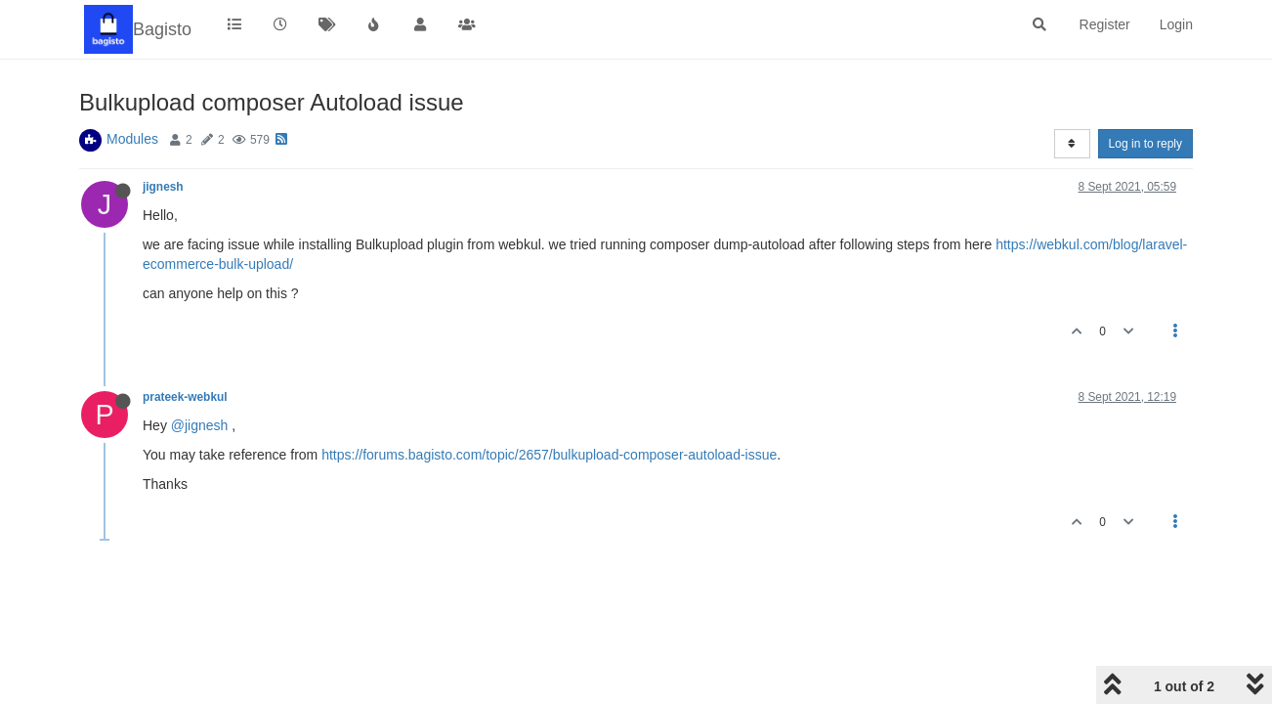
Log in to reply (1145, 144)
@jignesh (200, 425)
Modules (132, 139)
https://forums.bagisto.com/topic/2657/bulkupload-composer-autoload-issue (549, 454)
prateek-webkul (185, 397)
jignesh (163, 187)
